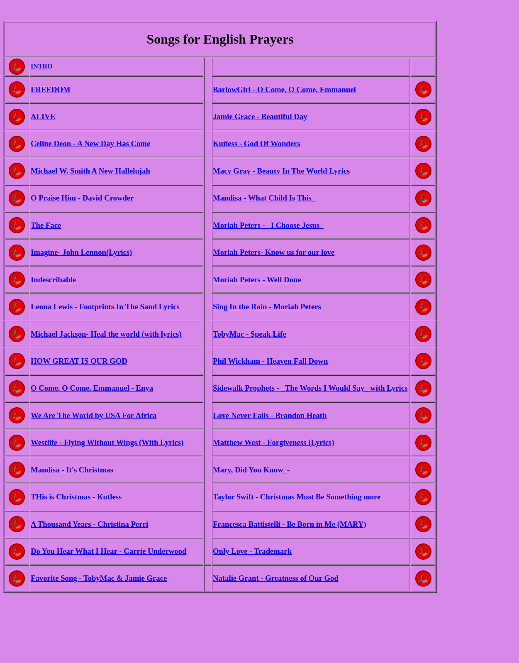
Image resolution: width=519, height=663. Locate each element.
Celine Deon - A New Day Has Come (90, 143)
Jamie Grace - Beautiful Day (260, 116)
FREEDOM (51, 89)
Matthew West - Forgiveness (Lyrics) (273, 442)
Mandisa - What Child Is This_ (264, 197)
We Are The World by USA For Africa (94, 415)
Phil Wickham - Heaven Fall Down (270, 361)
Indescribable (53, 279)
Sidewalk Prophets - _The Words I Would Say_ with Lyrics (310, 388)
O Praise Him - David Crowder (82, 197)
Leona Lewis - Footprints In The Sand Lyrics (105, 306)
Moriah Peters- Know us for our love (273, 252)
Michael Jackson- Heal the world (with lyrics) (106, 334)
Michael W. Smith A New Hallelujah (90, 170)
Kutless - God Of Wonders (256, 143)
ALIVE (43, 116)
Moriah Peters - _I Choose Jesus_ (268, 225)
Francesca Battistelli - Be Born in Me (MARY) (289, 524)
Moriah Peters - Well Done (257, 279)
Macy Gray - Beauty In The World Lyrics (281, 170)
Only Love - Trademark (252, 551)
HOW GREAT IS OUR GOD (79, 361)
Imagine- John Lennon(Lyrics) (81, 252)
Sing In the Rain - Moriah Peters (267, 306)
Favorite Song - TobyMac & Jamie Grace (99, 578)
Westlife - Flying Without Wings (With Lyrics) (107, 442)
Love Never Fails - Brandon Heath (270, 415)
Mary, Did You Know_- (251, 469)
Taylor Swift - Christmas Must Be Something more (296, 496)
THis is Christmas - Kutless (76, 496)
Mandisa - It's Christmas (72, 469)
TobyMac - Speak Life (249, 334)
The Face (46, 225)
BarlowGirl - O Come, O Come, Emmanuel (284, 89)
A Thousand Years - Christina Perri (89, 524)
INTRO (41, 66)
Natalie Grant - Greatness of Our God (276, 578)
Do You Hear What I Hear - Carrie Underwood (108, 551)
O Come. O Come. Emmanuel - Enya (92, 388)
